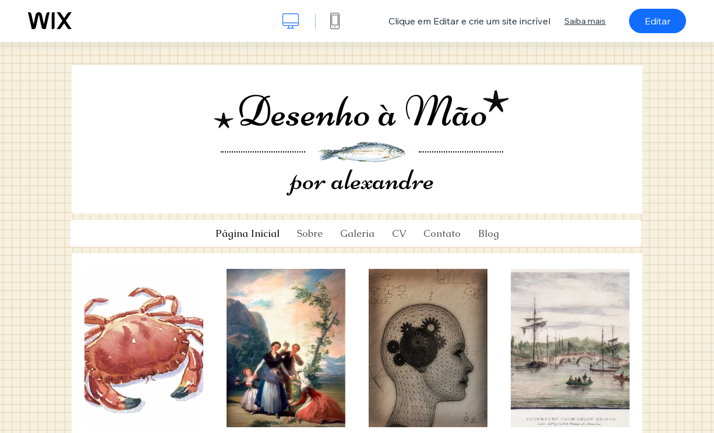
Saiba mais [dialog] (585, 21)
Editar (657, 21)
